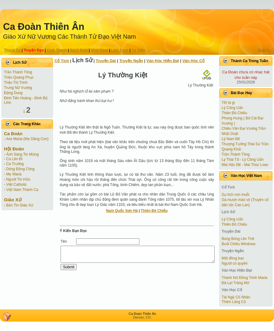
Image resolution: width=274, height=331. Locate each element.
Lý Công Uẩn (232, 108)
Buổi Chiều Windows (238, 244)
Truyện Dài (106, 60)
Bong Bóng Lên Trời (238, 239)
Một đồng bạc (233, 258)
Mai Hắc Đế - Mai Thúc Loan (245, 165)
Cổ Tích (61, 60)
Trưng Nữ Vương (18, 88)
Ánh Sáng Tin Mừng (22, 154)
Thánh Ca (12, 50)
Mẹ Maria (13, 174)
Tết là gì (228, 102)
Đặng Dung (13, 93)
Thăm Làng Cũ (234, 302)
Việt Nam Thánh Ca (22, 190)
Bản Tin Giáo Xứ (19, 205)
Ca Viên (138, 50)
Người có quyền (235, 263)
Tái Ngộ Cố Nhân (236, 297)
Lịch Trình (119, 50)
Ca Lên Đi (14, 159)
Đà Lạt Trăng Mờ (235, 283)
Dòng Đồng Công (20, 169)
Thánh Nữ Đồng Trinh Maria (244, 278)
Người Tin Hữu (18, 179)
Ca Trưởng (15, 164)
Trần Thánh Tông (18, 72)
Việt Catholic (16, 184)
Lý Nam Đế (231, 139)
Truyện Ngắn (131, 60)
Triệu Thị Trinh (15, 82)
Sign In (264, 50)
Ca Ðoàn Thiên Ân (43, 26)
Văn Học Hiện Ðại (162, 60)
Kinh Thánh (57, 50)
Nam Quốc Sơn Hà (122, 211)
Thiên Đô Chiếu (154, 211)
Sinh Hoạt (99, 50)
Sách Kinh (79, 50)
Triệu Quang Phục (19, 77)
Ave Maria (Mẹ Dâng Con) (27, 139)
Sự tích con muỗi (235, 194)
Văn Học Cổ (193, 60)
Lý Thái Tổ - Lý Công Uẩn (243, 159)
